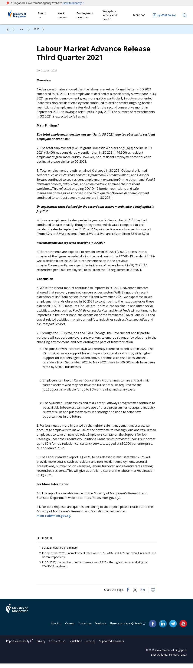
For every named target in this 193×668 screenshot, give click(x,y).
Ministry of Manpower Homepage (22, 15)
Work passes (62, 15)
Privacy (41, 645)
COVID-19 (93, 191)
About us (42, 15)
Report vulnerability (17, 645)
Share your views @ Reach (126, 627)
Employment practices (85, 15)
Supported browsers (111, 645)
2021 (37, 29)
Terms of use (57, 645)
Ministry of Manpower (20, 615)
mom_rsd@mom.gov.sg (55, 518)
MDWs (128, 150)
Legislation (75, 645)
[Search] (184, 15)
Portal (164, 15)
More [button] (139, 15)
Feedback (100, 627)
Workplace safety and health (110, 15)
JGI (85, 351)
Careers (70, 627)
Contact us (84, 627)
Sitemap (91, 645)
